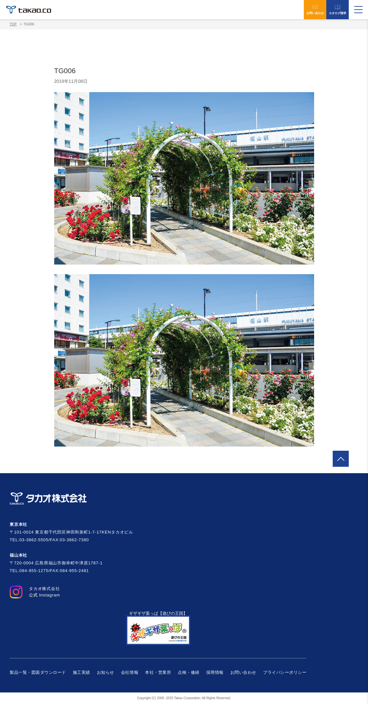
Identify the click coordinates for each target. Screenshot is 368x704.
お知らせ (105, 672)
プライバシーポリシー (284, 672)
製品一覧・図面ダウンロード (38, 672)
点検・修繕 (189, 672)
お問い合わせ (315, 9)
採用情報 (215, 672)
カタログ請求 (337, 9)
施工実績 (81, 672)
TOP (13, 24)
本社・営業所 (158, 672)
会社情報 (129, 672)
